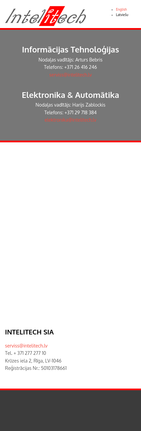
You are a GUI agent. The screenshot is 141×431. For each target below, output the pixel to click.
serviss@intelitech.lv (70, 75)
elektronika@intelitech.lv (71, 120)
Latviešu (122, 15)
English (121, 9)
